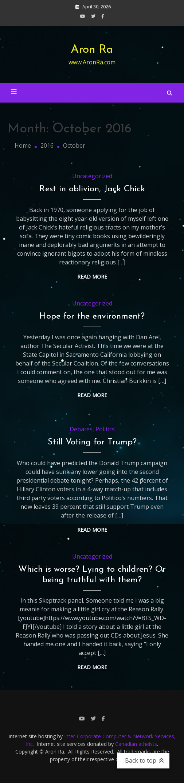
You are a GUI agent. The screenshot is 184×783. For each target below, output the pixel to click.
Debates (81, 429)
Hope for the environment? (92, 316)
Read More (92, 276)
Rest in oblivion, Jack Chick (92, 189)
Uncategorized (92, 176)
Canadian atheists (136, 743)
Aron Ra (92, 50)
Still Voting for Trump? (92, 442)
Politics (105, 429)
